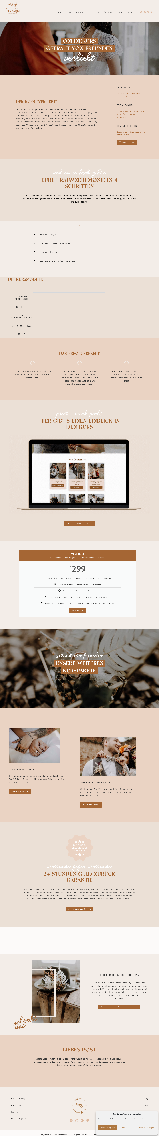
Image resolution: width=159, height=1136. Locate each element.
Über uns (108, 12)
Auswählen (77, 611)
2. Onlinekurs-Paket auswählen (53, 243)
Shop (120, 12)
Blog (130, 12)
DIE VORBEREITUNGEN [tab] (21, 316)
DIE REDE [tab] (21, 307)
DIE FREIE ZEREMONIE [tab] (21, 297)
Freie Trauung (75, 12)
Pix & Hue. (114, 1135)
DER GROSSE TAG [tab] (22, 325)
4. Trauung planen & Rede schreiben (56, 261)
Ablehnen (125, 1128)
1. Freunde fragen (46, 234)
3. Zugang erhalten (46, 252)
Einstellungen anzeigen (145, 1128)
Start (60, 12)
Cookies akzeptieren (108, 1128)
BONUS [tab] (22, 334)
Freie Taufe (93, 12)
